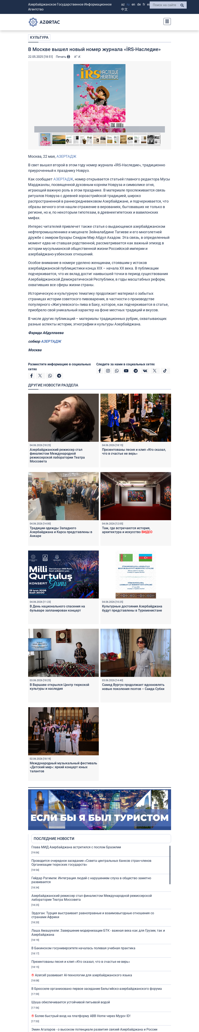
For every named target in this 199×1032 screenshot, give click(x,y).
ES (148, 4)
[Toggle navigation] (166, 21)
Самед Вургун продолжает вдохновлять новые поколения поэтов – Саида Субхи (133, 687)
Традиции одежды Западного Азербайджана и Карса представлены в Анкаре (61, 532)
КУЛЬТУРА (39, 37)
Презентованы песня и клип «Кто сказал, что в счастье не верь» (134, 451)
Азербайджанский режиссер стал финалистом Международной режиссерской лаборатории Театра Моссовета (57, 455)
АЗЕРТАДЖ (66, 156)
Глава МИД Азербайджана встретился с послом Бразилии (76, 847)
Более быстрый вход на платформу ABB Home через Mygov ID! (80, 1016)
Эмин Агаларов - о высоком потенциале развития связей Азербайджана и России (94, 1029)
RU (128, 4)
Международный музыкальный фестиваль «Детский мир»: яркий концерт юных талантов (63, 767)
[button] (99, 98)
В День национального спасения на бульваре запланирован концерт (57, 608)
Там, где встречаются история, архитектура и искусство (127, 530)
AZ (123, 4)
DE (139, 4)
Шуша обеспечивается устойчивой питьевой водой (70, 1002)
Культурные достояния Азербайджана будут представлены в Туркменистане (132, 608)
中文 (124, 9)
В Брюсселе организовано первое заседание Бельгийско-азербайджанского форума (96, 989)
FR (144, 4)
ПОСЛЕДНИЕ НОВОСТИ (54, 838)
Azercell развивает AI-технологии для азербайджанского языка (81, 975)
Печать (63, 57)
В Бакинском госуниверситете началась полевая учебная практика (83, 948)
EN (133, 4)
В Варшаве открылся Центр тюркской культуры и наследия (59, 687)
